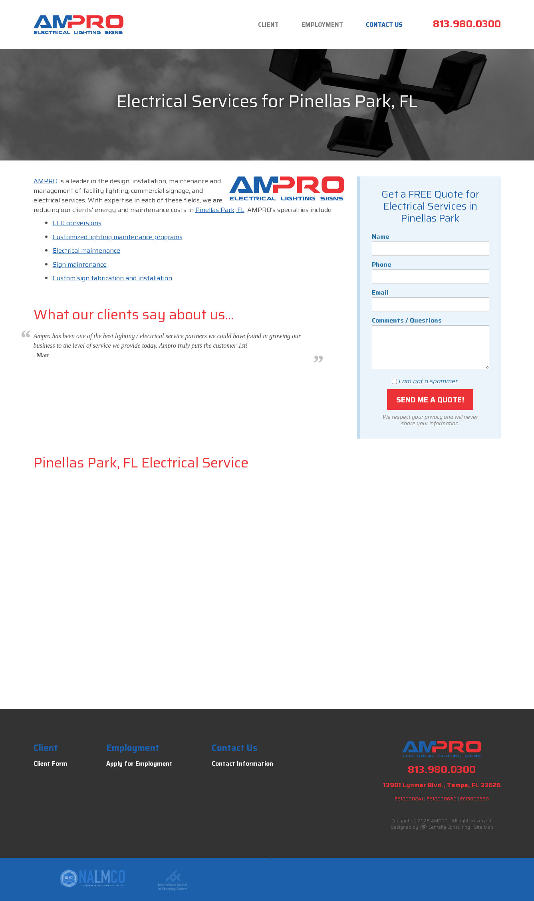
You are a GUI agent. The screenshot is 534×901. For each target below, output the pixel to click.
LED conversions (77, 223)
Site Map (483, 827)
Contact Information (242, 763)
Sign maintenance (80, 264)
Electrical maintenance (86, 250)
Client (268, 25)
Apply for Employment (139, 763)
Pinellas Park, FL (219, 210)
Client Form (50, 763)
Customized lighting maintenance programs (118, 237)
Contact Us (384, 25)
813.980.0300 (467, 24)
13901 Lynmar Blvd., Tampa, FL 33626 (442, 785)
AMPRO (46, 181)
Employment (322, 25)
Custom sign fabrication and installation (112, 278)
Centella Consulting (445, 827)
